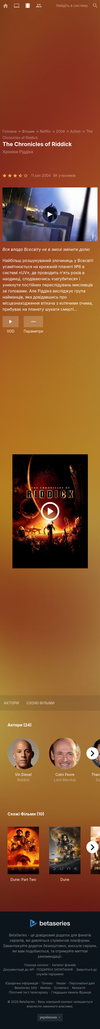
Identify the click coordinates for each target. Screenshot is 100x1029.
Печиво (47, 983)
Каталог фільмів (64, 965)
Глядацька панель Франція (71, 992)
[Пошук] (95, 5)
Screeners (61, 988)
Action (75, 131)
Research (78, 988)
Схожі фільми (40, 703)
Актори (11, 703)
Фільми (28, 131)
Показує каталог (36, 965)
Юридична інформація (21, 983)
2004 (60, 131)
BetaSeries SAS (26, 988)
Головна (10, 131)
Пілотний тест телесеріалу (28, 992)
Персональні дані (82, 983)
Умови (60, 983)
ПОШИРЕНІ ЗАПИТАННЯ (55, 969)
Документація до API (18, 969)
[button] (23, 763)
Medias (45, 988)
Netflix (45, 131)
